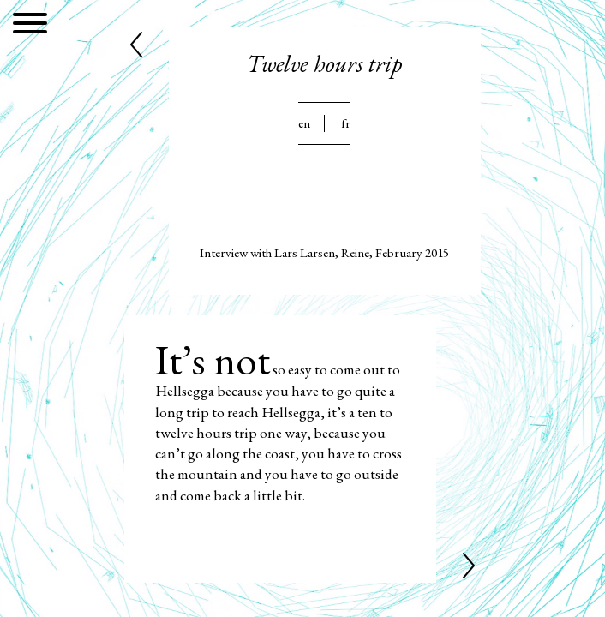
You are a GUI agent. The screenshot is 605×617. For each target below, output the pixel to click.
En (304, 123)
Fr (345, 123)
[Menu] (30, 26)
